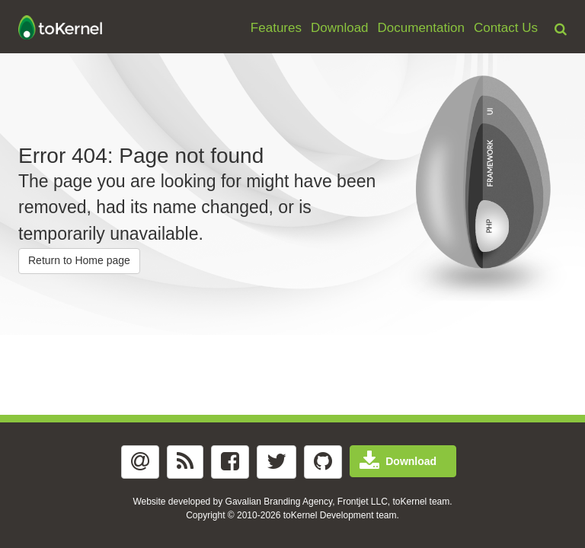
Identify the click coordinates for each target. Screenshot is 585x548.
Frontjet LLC (362, 501)
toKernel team (421, 501)
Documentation (421, 28)
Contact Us (506, 28)
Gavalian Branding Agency (279, 501)
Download (340, 28)
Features (276, 28)
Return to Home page (79, 260)
